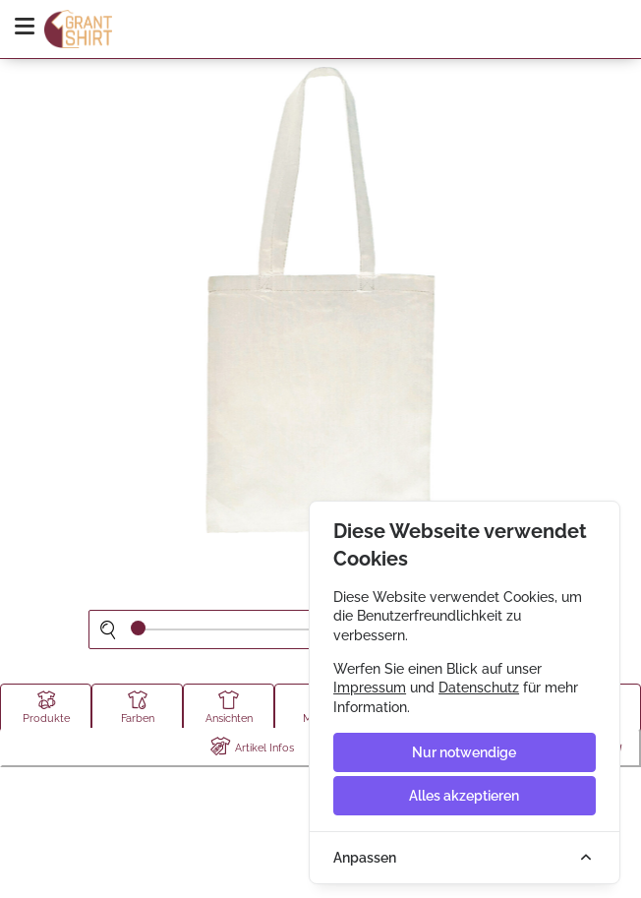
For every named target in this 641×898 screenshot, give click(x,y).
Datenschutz (478, 687)
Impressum (369, 687)
